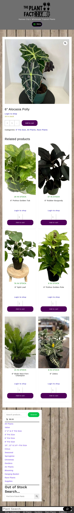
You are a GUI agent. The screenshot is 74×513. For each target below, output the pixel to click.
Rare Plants (42, 130)
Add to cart (29, 123)
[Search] (67, 509)
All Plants (31, 130)
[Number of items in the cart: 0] (10, 419)
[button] (65, 43)
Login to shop (11, 114)
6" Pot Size (21, 130)
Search (33, 415)
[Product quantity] (12, 123)
